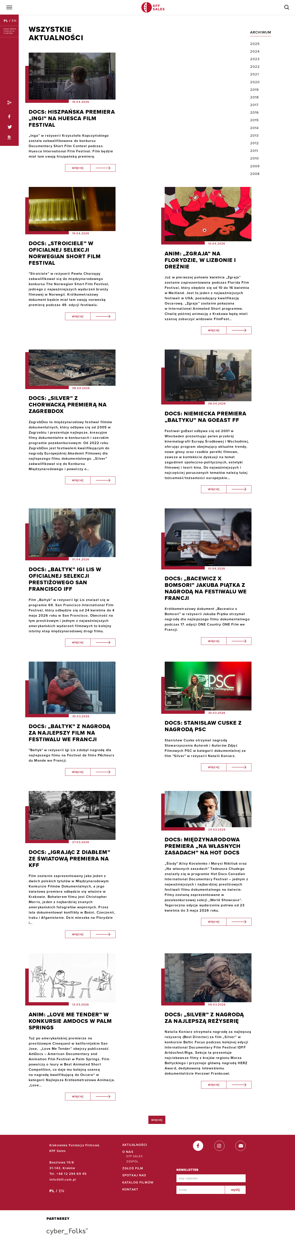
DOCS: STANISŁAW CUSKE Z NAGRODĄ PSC (203, 726)
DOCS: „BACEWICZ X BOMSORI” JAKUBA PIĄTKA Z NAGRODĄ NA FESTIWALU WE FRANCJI (206, 588)
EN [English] (14, 21)
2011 (254, 151)
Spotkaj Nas (134, 1175)
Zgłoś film (132, 1168)
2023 (255, 59)
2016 (254, 112)
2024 (255, 51)
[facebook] (198, 1146)
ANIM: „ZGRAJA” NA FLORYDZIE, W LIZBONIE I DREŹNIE (200, 260)
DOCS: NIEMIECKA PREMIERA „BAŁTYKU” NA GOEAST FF (205, 416)
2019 (254, 90)
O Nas (127, 1152)
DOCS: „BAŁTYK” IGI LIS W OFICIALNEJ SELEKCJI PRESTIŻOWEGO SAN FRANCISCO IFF (65, 579)
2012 (254, 143)
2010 (254, 158)
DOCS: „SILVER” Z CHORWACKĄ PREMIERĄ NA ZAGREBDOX (68, 404)
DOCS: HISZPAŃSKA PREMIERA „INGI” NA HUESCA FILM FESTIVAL (72, 118)
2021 (254, 74)
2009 (255, 166)
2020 (255, 82)
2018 (254, 97)
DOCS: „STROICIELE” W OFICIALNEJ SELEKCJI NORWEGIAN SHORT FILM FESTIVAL (65, 253)
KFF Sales (134, 1156)
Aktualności (134, 1145)
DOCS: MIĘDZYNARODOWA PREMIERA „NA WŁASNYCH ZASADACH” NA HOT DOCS (203, 846)
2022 (255, 67)
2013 (254, 135)
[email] (240, 1146)
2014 (254, 128)
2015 (254, 120)
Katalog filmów (138, 1182)
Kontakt (130, 1189)
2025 (255, 44)
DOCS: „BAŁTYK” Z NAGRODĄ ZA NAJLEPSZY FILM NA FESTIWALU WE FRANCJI (70, 733)
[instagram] (219, 1146)
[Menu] (8, 7)
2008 (255, 174)
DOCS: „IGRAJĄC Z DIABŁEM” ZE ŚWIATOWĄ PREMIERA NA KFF (69, 859)
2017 (254, 105)
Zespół (132, 1161)
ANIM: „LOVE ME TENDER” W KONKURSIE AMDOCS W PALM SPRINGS (70, 1021)
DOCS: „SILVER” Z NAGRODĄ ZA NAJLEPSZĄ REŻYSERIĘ (204, 1017)
